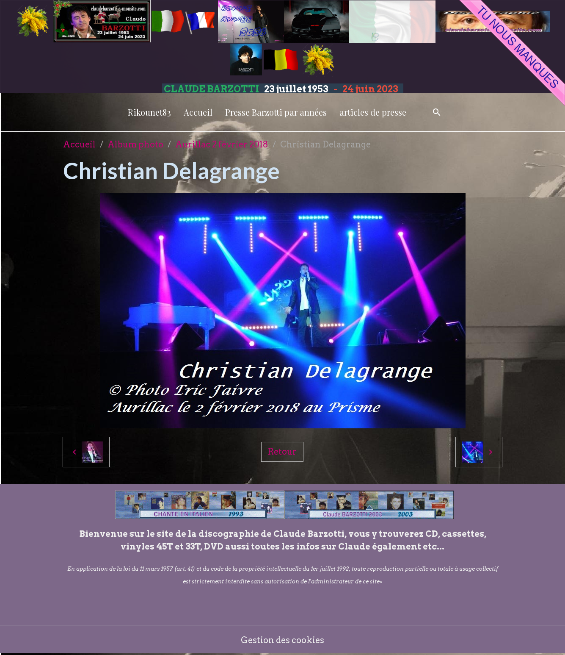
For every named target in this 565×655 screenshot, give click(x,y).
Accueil (198, 112)
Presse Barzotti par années (276, 112)
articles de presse (372, 112)
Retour (282, 452)
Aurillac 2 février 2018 (221, 144)
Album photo (135, 144)
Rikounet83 (149, 112)
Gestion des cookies (282, 640)
